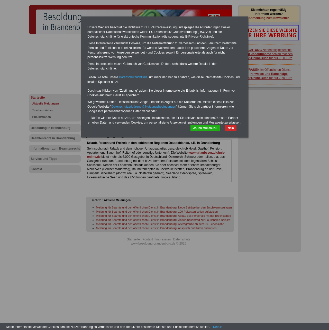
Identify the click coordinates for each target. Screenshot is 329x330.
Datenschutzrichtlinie (133, 77)
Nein (231, 127)
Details (218, 327)
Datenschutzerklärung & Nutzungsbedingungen (143, 106)
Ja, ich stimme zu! (205, 127)
